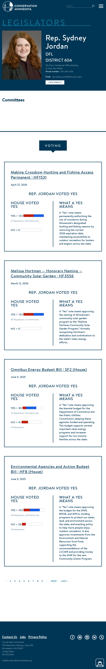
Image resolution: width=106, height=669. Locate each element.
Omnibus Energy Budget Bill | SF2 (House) (49, 369)
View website (54, 82)
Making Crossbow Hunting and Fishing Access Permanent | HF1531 (52, 174)
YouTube (79, 637)
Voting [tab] (53, 145)
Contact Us (9, 637)
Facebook (72, 637)
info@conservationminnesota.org (17, 660)
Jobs (23, 637)
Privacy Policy (37, 637)
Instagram (87, 637)
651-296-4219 (66, 71)
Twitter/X (101, 637)
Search (94, 6)
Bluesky (94, 637)
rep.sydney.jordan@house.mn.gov (67, 76)
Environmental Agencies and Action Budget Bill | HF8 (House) (50, 469)
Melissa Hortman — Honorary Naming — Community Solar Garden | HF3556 (46, 273)
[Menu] (101, 6)
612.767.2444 (8, 654)
